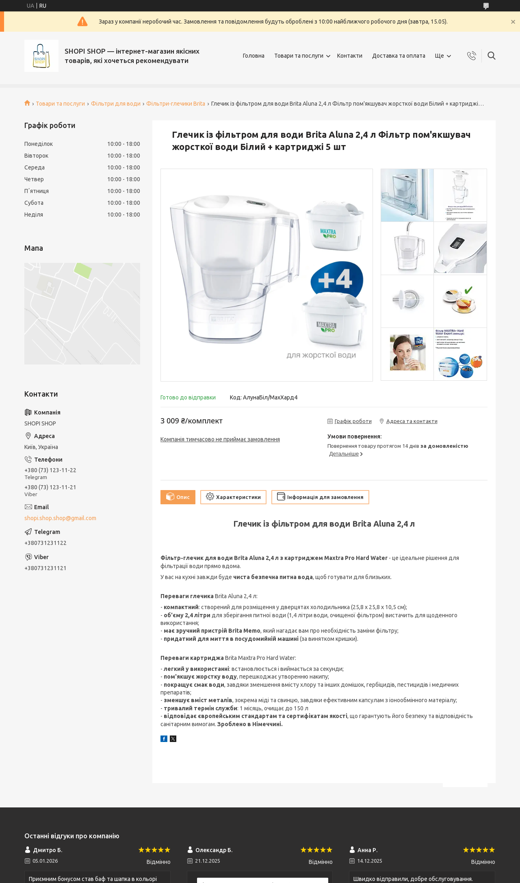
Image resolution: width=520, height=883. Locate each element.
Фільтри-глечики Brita (175, 103)
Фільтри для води (116, 103)
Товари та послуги (298, 55)
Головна (253, 55)
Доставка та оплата (398, 55)
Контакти (349, 55)
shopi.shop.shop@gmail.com (60, 518)
